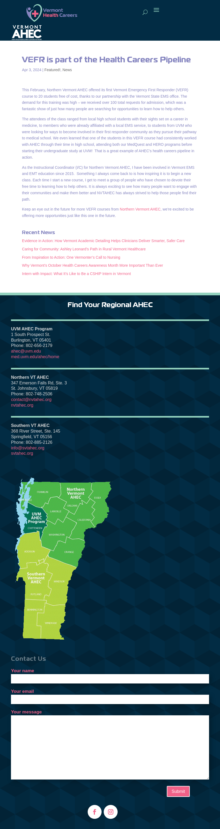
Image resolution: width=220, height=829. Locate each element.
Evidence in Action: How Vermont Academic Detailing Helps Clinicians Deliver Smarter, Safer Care (103, 241)
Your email (110, 695)
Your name (110, 674)
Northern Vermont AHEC (140, 209)
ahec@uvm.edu (26, 351)
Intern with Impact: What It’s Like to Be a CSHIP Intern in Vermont (76, 274)
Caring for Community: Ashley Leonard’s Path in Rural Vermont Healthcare (84, 249)
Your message (110, 745)
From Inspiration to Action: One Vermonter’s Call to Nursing (71, 257)
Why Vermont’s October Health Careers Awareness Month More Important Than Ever (92, 265)
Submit (178, 791)
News (67, 70)
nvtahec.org (22, 405)
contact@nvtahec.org (31, 399)
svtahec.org (22, 453)
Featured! (52, 70)
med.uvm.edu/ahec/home (35, 356)
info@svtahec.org (27, 448)
